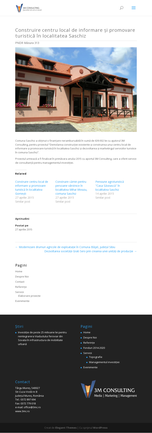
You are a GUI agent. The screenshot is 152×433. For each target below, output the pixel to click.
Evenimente (22, 301)
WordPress (100, 427)
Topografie (95, 357)
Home (18, 271)
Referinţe (21, 287)
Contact (19, 281)
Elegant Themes (66, 427)
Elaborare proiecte (29, 296)
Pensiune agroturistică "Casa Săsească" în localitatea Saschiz (109, 185)
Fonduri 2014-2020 (94, 348)
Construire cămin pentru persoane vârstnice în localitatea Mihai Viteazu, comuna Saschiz (71, 187)
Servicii (19, 292)
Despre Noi (22, 276)
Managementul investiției (104, 362)
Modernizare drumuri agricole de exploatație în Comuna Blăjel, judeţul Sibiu (65, 247)
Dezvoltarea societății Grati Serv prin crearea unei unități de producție (90, 251)
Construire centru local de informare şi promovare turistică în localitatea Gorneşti (31, 187)
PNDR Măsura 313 (27, 43)
